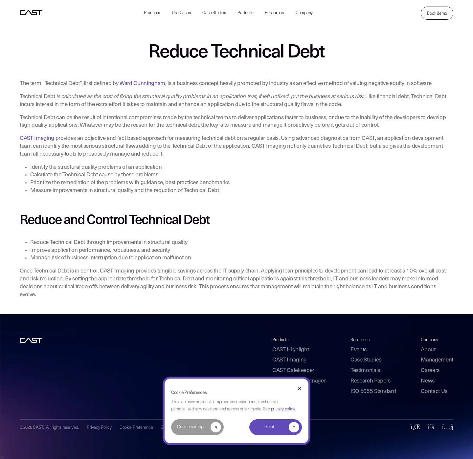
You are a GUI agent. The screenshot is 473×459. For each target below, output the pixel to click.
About (428, 350)
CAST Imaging (37, 138)
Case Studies (214, 13)
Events (358, 350)
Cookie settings (191, 427)
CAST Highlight (290, 350)
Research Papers (370, 381)
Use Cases (181, 13)
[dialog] (236, 411)
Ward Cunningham (142, 83)
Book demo (437, 13)
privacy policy (283, 409)
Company (304, 13)
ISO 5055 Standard (373, 391)
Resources (274, 13)
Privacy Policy (99, 428)
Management (437, 360)
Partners (245, 13)
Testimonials (365, 370)
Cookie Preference (136, 428)
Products (152, 13)
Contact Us (434, 391)
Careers (430, 370)
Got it (269, 427)
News (428, 381)
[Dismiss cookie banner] (299, 389)
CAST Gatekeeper (293, 370)
